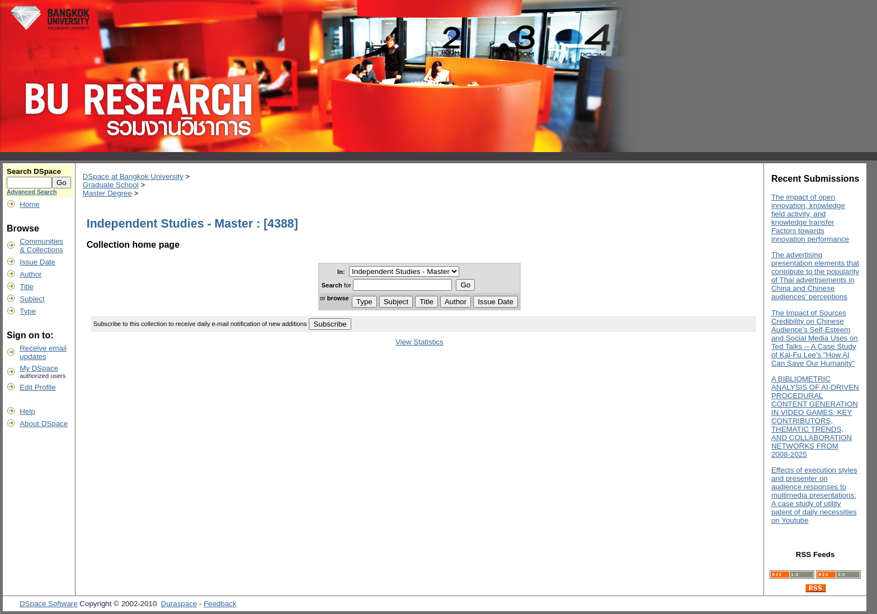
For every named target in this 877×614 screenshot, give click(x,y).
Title (27, 286)
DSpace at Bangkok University (133, 176)
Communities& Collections (41, 245)
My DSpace (39, 368)
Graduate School (111, 185)
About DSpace (44, 423)
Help (27, 411)
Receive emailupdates (43, 352)
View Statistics (419, 342)
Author (30, 274)
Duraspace (179, 603)
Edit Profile (37, 387)
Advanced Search (31, 191)
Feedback (220, 603)
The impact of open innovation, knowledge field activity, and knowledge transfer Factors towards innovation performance (810, 218)
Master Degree (107, 193)
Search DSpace (34, 171)
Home (30, 204)
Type (28, 311)
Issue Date (37, 262)
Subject (32, 299)
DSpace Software (49, 603)
